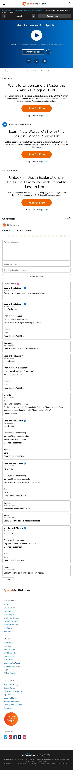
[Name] (36, 264)
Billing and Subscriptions (13, 691)
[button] (69, 3)
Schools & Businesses (12, 666)
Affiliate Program (10, 673)
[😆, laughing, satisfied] (33, 236)
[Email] (36, 270)
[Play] (4, 124)
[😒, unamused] (21, 236)
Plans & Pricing (9, 656)
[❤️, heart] (65, 236)
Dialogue (6, 71)
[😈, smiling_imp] (61, 236)
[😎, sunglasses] (25, 236)
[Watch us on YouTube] (10, 737)
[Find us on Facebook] (15, 737)
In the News (8, 660)
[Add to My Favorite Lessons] (28, 61)
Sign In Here (43, 116)
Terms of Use (42, 761)
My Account (8, 695)
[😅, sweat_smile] (37, 236)
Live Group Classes (11, 621)
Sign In (11, 230)
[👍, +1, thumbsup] (69, 236)
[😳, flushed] (13, 236)
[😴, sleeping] (53, 236)
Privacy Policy (31, 761)
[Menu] (3, 3)
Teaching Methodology (12, 701)
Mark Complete (33, 52)
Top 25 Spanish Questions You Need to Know (28, 10)
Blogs (6, 670)
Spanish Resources (11, 625)
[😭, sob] (45, 236)
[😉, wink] (41, 236)
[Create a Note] (36, 61)
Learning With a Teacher (13, 705)
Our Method (8, 643)
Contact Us (8, 708)
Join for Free (36, 108)
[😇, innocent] (49, 236)
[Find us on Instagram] (24, 737)
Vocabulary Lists (10, 614)
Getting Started (9, 688)
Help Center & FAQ (11, 685)
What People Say (10, 653)
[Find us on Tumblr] (20, 737)
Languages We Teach (12, 663)
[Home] (34, 5)
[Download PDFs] (44, 61)
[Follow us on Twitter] (6, 737)
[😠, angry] (29, 236)
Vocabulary (19, 71)
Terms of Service (62, 763)
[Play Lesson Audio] (36, 35)
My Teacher (8, 628)
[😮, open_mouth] (57, 236)
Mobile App (8, 631)
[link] (33, 16)
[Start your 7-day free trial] (11, 719)
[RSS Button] (4, 225)
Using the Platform (10, 698)
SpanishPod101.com (62, 759)
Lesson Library (6, 10)
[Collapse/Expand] (36, 218)
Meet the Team (9, 649)
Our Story (7, 646)
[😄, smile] (9, 236)
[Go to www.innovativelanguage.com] (36, 754)
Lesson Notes (32, 71)
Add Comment (36, 276)
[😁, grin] (17, 236)
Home (6, 604)
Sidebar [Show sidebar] (54, 16)
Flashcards (8, 611)
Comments (45, 71)
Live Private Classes (11, 618)
